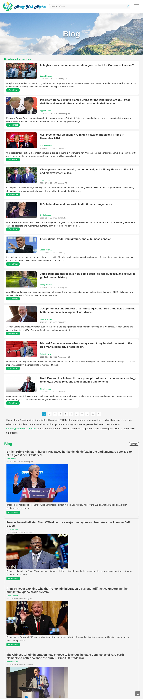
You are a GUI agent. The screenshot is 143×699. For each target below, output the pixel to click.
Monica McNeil (46, 319)
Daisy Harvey (45, 354)
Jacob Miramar (46, 250)
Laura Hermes (46, 76)
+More (134, 444)
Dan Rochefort (46, 145)
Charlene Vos (45, 389)
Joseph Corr (45, 180)
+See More (13, 90)
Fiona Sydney (12, 596)
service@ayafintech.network (21, 428)
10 (93, 414)
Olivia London (45, 215)
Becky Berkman (46, 285)
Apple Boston (45, 111)
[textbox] (89, 6)
